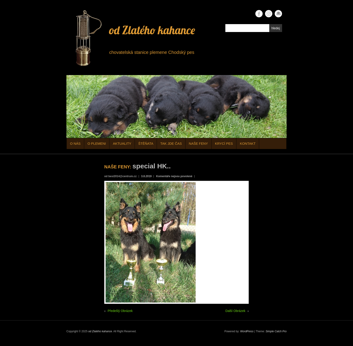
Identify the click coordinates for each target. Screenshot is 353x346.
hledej (276, 28)
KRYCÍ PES (224, 143)
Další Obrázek (235, 311)
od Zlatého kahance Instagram (268, 13)
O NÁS (75, 143)
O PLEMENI (97, 143)
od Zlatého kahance (152, 30)
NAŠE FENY (198, 143)
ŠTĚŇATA (145, 143)
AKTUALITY (122, 143)
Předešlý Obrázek (120, 311)
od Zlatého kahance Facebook (259, 13)
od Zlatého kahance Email (278, 13)
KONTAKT (248, 143)
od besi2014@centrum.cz (120, 176)
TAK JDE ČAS (171, 143)
